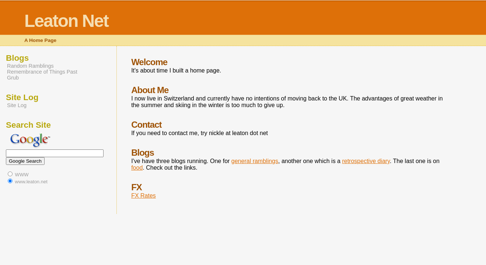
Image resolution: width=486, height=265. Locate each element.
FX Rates (143, 195)
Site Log (17, 105)
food (137, 168)
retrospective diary (366, 161)
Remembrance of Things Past (42, 72)
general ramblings (254, 161)
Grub (13, 78)
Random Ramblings (30, 66)
